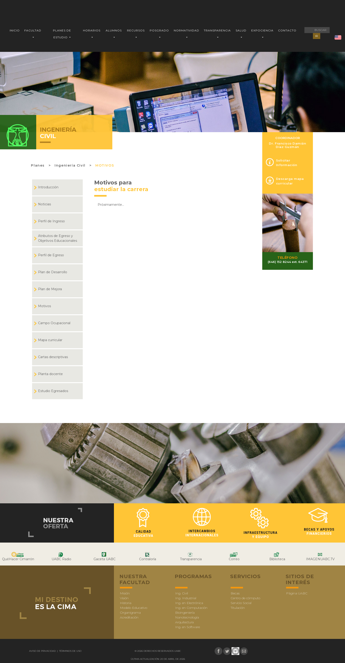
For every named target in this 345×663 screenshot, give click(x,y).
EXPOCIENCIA (262, 30)
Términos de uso (69, 650)
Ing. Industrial (185, 598)
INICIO (15, 30)
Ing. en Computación (191, 608)
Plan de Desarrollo (52, 272)
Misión (125, 593)
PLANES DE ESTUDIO (62, 34)
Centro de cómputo (245, 598)
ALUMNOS (114, 30)
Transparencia (191, 559)
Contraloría (147, 559)
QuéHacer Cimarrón (18, 559)
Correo (234, 559)
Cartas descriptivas (53, 357)
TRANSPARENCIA (217, 30)
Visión (124, 598)
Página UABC (296, 593)
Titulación (238, 608)
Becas (235, 593)
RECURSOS (136, 30)
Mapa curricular (50, 340)
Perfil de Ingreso (51, 221)
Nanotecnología (187, 617)
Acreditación (129, 617)
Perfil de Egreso (51, 255)
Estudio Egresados (53, 391)
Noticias (44, 204)
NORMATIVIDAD (186, 30)
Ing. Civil (181, 593)
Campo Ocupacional (54, 323)
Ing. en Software (187, 627)
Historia (125, 603)
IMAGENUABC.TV (320, 559)
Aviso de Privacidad (42, 650)
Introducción (48, 187)
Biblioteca (277, 559)
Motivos (104, 165)
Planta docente (50, 374)
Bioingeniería (185, 612)
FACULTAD (32, 30)
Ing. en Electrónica (189, 603)
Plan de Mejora (50, 289)
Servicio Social (241, 603)
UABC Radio (61, 559)
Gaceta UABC (105, 559)
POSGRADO (159, 30)
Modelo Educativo (133, 608)
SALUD (241, 30)
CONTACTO (287, 30)
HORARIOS (91, 30)
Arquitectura (184, 622)
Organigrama (130, 612)
